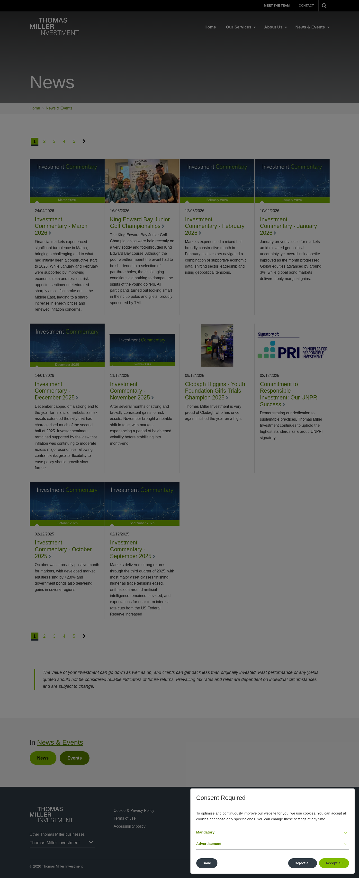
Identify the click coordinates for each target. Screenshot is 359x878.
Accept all (334, 863)
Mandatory (205, 832)
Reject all (303, 863)
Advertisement (209, 844)
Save (207, 863)
